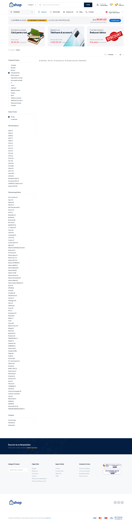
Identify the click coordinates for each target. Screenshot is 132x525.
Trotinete (12, 105)
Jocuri (11, 85)
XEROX (10, 401)
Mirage (10, 328)
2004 (9, 133)
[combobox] (18, 470)
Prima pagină (11, 50)
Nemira (10, 331)
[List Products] (123, 54)
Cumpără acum (115, 20)
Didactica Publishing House (15, 247)
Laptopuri (12, 88)
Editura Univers (12, 275)
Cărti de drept (12, 420)
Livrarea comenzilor (84, 471)
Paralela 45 (11, 351)
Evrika (10, 290)
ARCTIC (10, 205)
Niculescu (10, 336)
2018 (9, 163)
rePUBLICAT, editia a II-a (14, 183)
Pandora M (11, 348)
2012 (9, 148)
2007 (9, 138)
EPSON (10, 288)
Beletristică (83, 60)
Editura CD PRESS (13, 263)
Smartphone (11, 422)
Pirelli (9, 356)
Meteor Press (12, 325)
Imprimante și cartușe (15, 78)
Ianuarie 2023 (12, 186)
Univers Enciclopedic (14, 391)
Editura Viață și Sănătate (14, 283)
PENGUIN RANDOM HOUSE (15, 409)
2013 (9, 151)
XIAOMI (10, 404)
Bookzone (11, 220)
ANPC (57, 476)
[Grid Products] (120, 54)
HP (9, 310)
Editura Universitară (13, 278)
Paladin (10, 341)
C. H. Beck (11, 227)
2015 (9, 156)
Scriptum (10, 376)
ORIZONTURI (11, 338)
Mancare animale (14, 90)
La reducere (12, 119)
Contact (89, 12)
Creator (10, 240)
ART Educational (12, 207)
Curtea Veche (11, 242)
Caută (88, 4)
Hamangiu (11, 300)
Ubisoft (10, 388)
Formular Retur (60, 471)
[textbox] (16, 470)
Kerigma (10, 315)
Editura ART (11, 260)
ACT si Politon (12, 197)
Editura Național (12, 268)
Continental (11, 235)
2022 (9, 173)
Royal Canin (11, 371)
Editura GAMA (12, 265)
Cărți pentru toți (59, 60)
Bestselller (11, 215)
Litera (9, 323)
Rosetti (10, 366)
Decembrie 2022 (12, 178)
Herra (9, 303)
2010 (9, 143)
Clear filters (44, 60)
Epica (9, 285)
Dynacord (11, 250)
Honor (10, 308)
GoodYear (11, 293)
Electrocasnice (13, 75)
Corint (10, 237)
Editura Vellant (12, 280)
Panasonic (11, 343)
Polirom (10, 358)
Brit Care (10, 222)
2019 (9, 166)
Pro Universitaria (12, 361)
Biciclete (11, 67)
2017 (9, 161)
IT (10, 83)
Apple (9, 202)
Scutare (11, 93)
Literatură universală (72, 60)
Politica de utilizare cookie (39, 481)
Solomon (10, 378)
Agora (10, 200)
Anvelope (12, 65)
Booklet (10, 217)
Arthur (10, 210)
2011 (9, 145)
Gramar (10, 298)
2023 (9, 176)
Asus (9, 212)
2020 (9, 168)
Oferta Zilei (54, 12)
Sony (9, 381)
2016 (9, 158)
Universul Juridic (12, 393)
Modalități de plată (84, 473)
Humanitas (11, 313)
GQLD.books (11, 295)
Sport (11, 95)
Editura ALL (11, 257)
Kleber (10, 318)
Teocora (10, 383)
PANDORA (11, 346)
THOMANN (11, 386)
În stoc (51, 60)
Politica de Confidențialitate (39, 478)
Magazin (42, 12)
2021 (9, 171)
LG (9, 320)
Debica (10, 245)
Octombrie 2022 (12, 181)
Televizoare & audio (14, 103)
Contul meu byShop (84, 468)
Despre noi (68, 12)
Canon (10, 230)
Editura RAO (11, 270)
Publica (10, 363)
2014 (9, 153)
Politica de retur (83, 476)
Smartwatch (11, 425)
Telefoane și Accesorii (15, 100)
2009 (9, 140)
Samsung (10, 373)
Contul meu (35, 473)
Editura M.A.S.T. (12, 406)
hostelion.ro (48, 518)
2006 (9, 135)
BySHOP (10, 225)
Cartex (10, 232)
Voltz (9, 396)
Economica (11, 252)
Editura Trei (11, 273)
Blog (79, 12)
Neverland (11, 333)
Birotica (11, 70)
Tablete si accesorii (14, 98)
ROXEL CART (11, 368)
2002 (9, 130)
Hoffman (10, 305)
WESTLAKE (11, 398)
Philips (10, 353)
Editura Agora (12, 255)
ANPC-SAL (58, 473)
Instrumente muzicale (15, 80)
